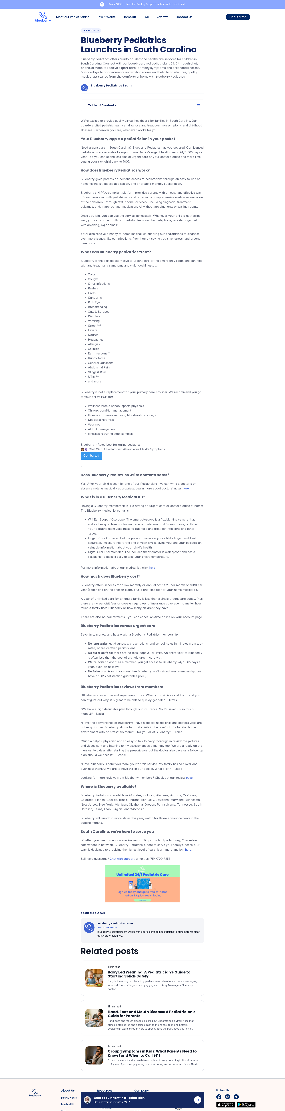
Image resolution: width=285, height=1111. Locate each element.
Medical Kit (67, 1104)
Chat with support (122, 858)
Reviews (162, 17)
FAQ (146, 17)
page (189, 777)
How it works (69, 1097)
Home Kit (129, 17)
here (185, 488)
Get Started (237, 17)
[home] (43, 17)
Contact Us (184, 17)
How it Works (106, 17)
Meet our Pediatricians (72, 17)
